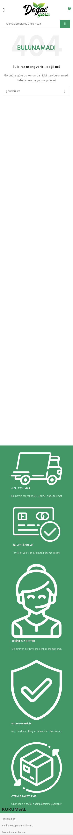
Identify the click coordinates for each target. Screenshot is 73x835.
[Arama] (36, 24)
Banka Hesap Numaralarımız (17, 825)
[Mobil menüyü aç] (4, 10)
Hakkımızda (8, 819)
